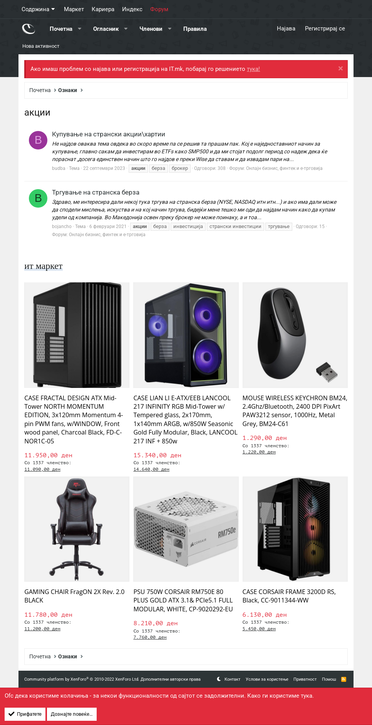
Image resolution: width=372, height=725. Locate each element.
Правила (195, 28)
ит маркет (43, 266)
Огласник (106, 28)
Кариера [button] (103, 9)
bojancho (62, 226)
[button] (79, 29)
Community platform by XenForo (81, 679)
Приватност (305, 679)
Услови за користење (267, 679)
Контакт (232, 679)
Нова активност (40, 46)
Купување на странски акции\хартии (108, 134)
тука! (253, 68)
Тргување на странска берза (95, 192)
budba (58, 168)
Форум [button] (159, 9)
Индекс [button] (132, 9)
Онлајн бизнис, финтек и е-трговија (284, 168)
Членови (151, 28)
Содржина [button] (35, 9)
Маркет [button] (74, 9)
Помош (329, 679)
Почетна (61, 28)
